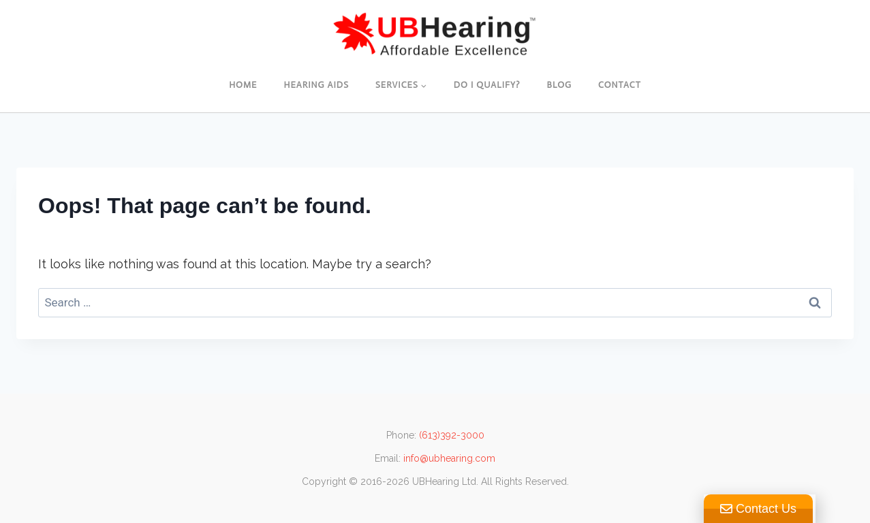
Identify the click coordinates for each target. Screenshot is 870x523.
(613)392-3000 (451, 435)
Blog (559, 85)
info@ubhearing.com (449, 458)
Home (243, 85)
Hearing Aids (316, 85)
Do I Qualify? (487, 85)
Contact (619, 85)
